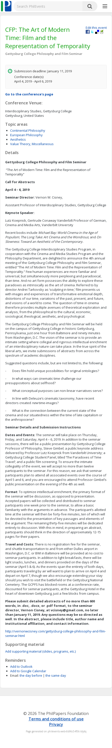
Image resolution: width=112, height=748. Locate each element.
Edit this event (96, 27)
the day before (31, 675)
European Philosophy (26, 135)
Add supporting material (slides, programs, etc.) (40, 651)
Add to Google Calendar (28, 671)
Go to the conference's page (29, 94)
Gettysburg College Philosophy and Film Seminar (43, 53)
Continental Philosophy (27, 130)
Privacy (56, 724)
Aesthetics (18, 139)
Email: (14, 675)
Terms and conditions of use (56, 719)
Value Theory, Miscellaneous (32, 144)
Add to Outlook (21, 666)
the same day (55, 675)
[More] (105, 6)
